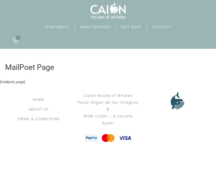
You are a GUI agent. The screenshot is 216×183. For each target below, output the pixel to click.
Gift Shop (131, 26)
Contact (161, 26)
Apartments (57, 26)
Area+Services (95, 26)
